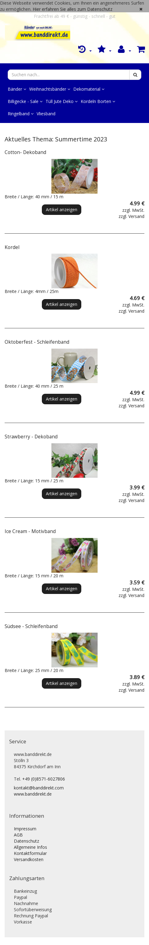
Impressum (25, 829)
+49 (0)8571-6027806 (43, 779)
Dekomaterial (88, 89)
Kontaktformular (30, 853)
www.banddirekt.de (33, 794)
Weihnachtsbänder (49, 89)
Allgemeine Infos (30, 847)
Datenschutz (26, 841)
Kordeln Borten (98, 101)
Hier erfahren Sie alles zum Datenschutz (72, 9)
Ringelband (21, 114)
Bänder (17, 89)
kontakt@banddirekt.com (39, 788)
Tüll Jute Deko (62, 101)
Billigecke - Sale (25, 101)
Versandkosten (28, 859)
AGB (18, 835)
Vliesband (46, 114)
